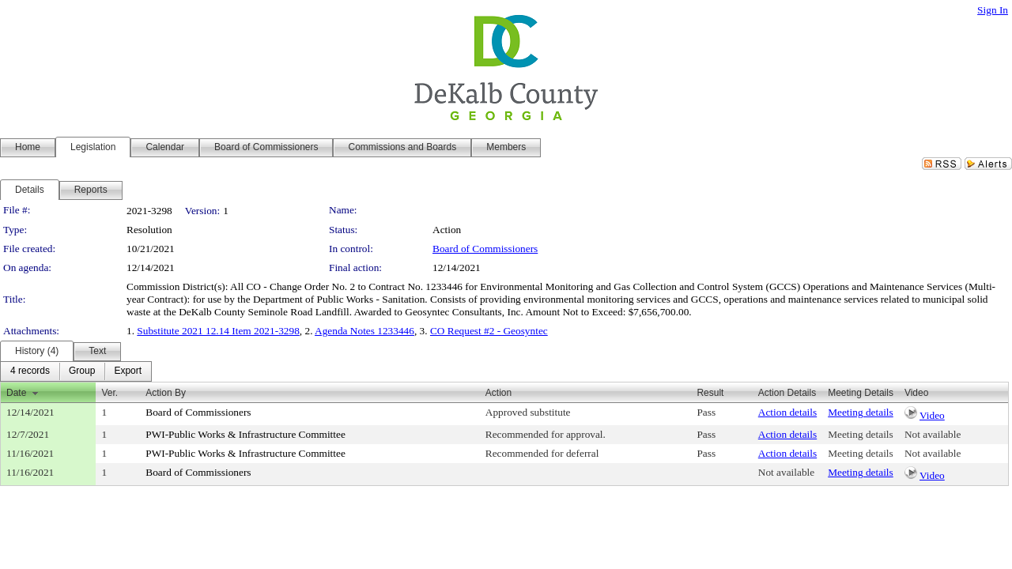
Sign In (992, 10)
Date (16, 392)
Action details (787, 412)
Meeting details (860, 412)
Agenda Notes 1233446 (364, 331)
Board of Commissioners (485, 248)
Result (710, 392)
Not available (932, 434)
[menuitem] (30, 371)
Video (932, 415)
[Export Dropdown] (127, 371)
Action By (165, 392)
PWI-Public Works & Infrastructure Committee (245, 434)
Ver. (109, 392)
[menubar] (76, 371)
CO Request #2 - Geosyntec (489, 331)
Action (498, 392)
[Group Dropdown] (81, 371)
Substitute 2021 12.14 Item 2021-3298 (218, 331)
